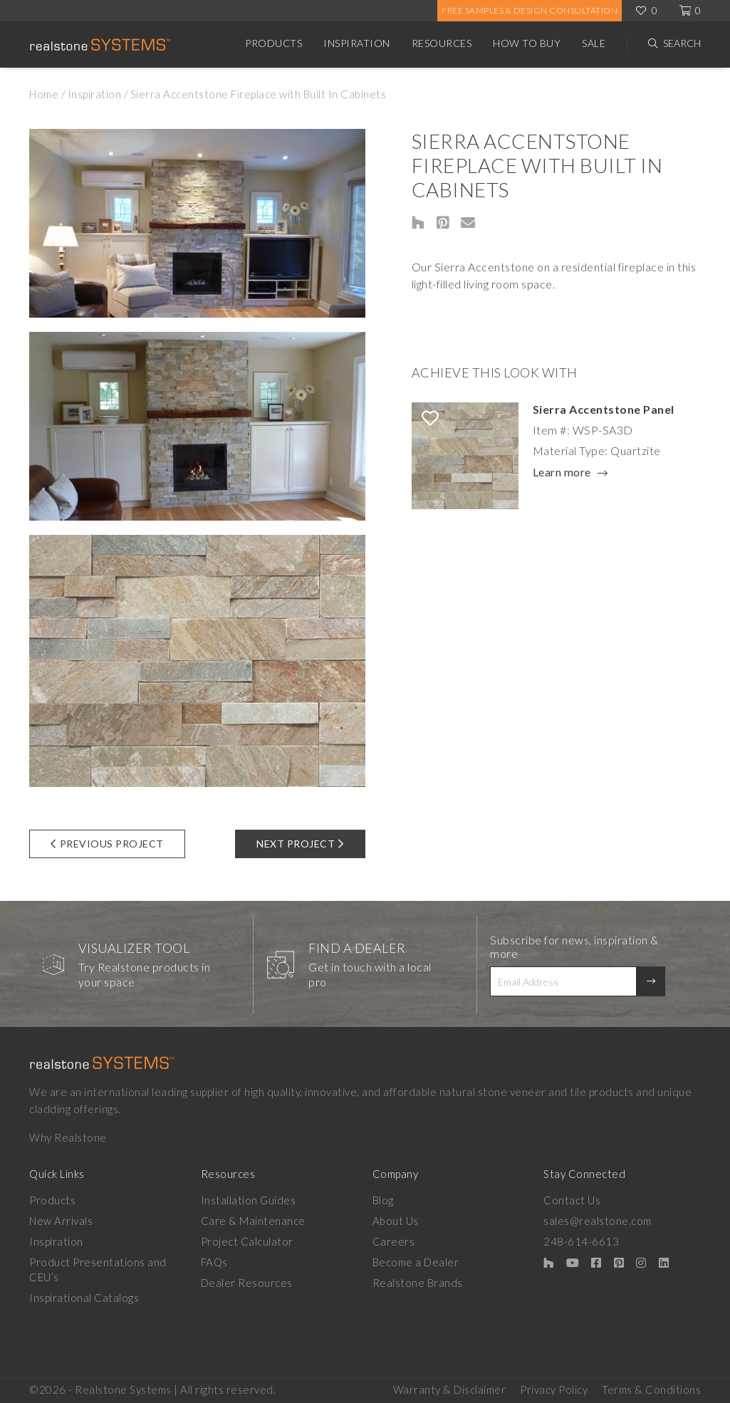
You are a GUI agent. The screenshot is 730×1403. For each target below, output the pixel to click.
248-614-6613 (581, 1241)
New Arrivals (61, 1220)
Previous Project (107, 844)
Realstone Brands (417, 1282)
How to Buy (526, 43)
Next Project (300, 844)
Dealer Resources (247, 1282)
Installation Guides (248, 1200)
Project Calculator (247, 1241)
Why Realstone (68, 1137)
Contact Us (571, 1200)
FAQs (214, 1262)
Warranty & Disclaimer (449, 1389)
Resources (442, 43)
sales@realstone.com (597, 1220)
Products (273, 43)
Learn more (562, 473)
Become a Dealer (415, 1262)
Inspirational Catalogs (84, 1297)
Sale (593, 43)
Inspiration (356, 43)
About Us (395, 1220)
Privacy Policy (554, 1389)
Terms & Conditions (651, 1389)
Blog (383, 1200)
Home (43, 94)
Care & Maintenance (253, 1220)
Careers (393, 1241)
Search (682, 43)
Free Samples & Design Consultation (529, 10)
